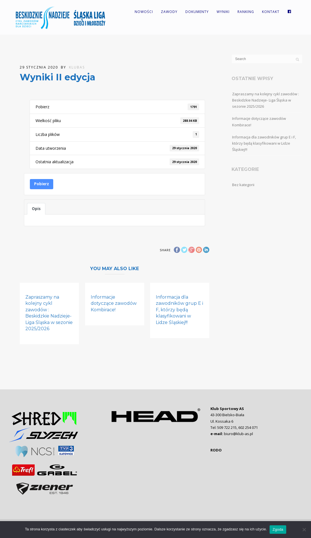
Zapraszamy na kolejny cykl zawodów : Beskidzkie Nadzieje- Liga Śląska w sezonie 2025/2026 (265, 100)
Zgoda (277, 529)
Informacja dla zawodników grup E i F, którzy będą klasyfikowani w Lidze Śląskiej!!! (179, 309)
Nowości (144, 11)
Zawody (169, 11)
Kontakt (270, 11)
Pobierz (41, 183)
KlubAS (77, 67)
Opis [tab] (36, 208)
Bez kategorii (243, 184)
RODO (216, 450)
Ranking (245, 11)
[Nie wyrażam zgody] (304, 529)
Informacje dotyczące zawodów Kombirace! (114, 303)
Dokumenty (197, 11)
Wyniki (223, 11)
